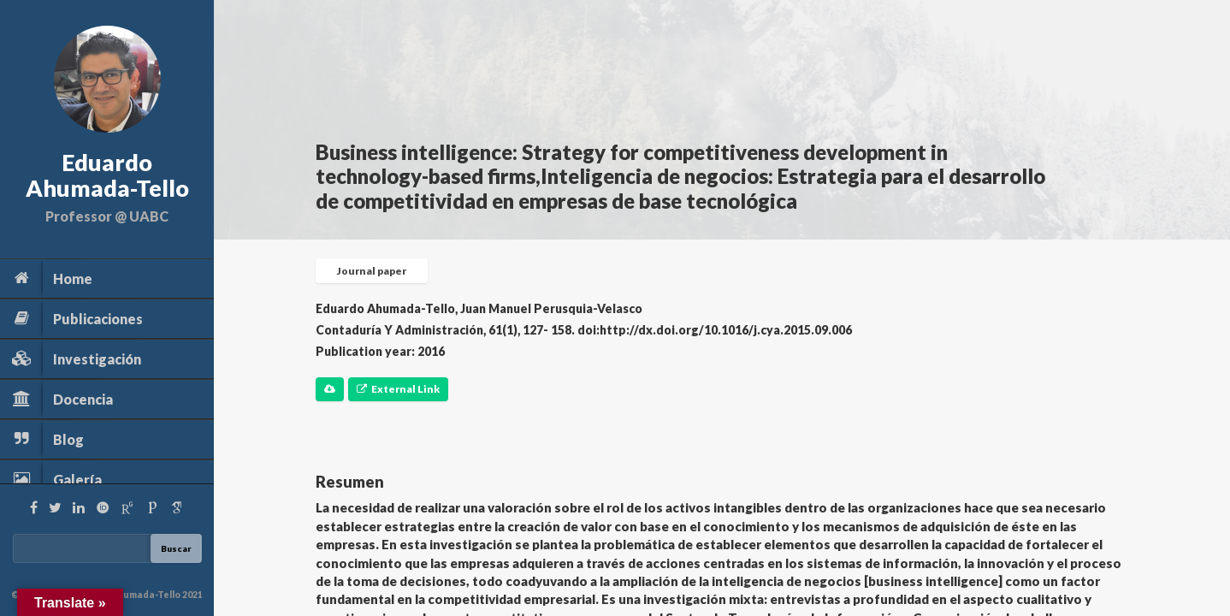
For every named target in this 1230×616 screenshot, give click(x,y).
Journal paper (371, 270)
